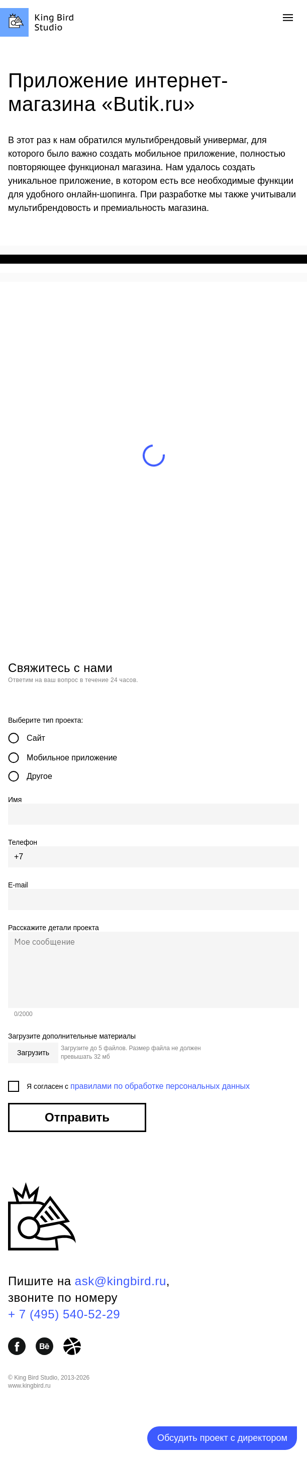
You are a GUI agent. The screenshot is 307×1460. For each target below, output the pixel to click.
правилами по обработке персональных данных (160, 1086)
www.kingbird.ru (29, 1385)
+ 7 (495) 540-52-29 (64, 1314)
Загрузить (33, 1053)
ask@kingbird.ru (120, 1281)
